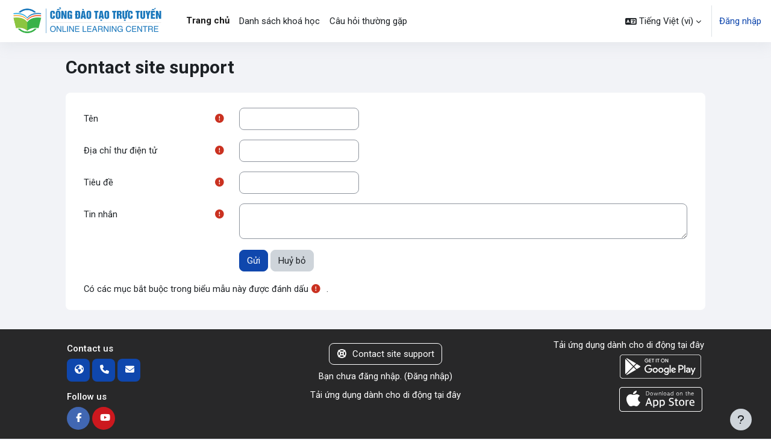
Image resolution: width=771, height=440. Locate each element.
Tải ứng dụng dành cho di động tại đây (385, 396)
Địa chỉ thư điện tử (120, 151)
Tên (91, 118)
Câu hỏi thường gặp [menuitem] (368, 21)
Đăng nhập (740, 21)
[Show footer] (741, 419)
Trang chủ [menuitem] (207, 20)
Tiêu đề (98, 183)
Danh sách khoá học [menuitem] (279, 21)
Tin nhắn (100, 215)
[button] (663, 21)
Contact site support (386, 355)
